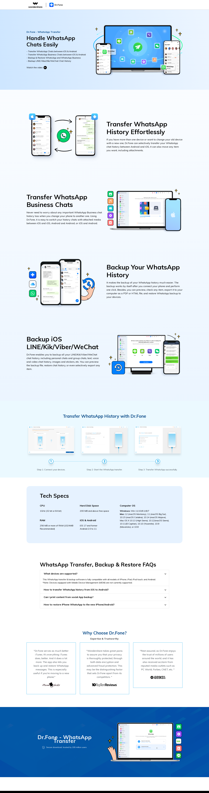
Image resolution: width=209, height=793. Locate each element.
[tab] (104, 574)
